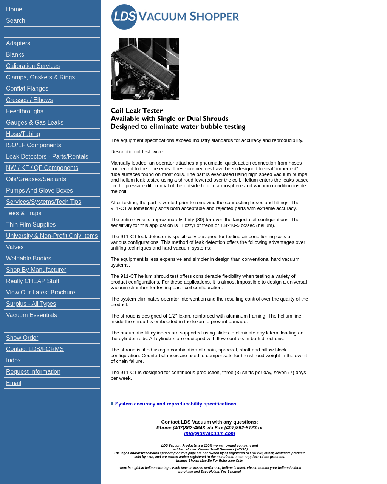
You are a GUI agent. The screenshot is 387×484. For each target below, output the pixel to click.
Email (13, 383)
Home (14, 9)
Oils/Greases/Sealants (36, 179)
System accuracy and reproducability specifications (176, 404)
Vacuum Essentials (31, 315)
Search (15, 20)
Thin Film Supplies (31, 224)
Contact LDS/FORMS (35, 349)
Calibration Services (33, 66)
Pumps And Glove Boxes (39, 190)
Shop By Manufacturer (36, 270)
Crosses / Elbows (29, 100)
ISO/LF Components (33, 145)
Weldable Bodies (28, 258)
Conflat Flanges (27, 88)
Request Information (33, 371)
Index (13, 360)
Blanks (15, 54)
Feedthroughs (24, 111)
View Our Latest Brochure (40, 292)
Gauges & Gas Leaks (34, 122)
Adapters (18, 43)
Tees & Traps (23, 213)
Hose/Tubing (23, 134)
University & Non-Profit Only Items (52, 236)
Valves (15, 247)
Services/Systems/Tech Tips (43, 202)
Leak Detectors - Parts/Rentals (47, 156)
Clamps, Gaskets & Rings (40, 77)
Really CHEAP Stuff (32, 281)
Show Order (22, 337)
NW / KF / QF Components (42, 168)
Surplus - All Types (31, 304)
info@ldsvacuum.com (209, 433)
